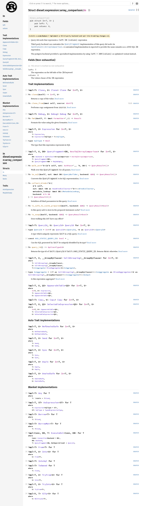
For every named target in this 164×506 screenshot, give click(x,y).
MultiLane (39, 499)
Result (77, 118)
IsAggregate (40, 268)
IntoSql (5, 133)
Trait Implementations (11, 37)
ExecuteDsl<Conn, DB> (11, 123)
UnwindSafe (7, 96)
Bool (47, 141)
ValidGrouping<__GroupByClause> (13, 69)
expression (52, 10)
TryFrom (46, 475)
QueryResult (98, 165)
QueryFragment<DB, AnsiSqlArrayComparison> (13, 59)
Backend (39, 157)
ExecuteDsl (57, 433)
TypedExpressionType (53, 410)
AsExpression (51, 402)
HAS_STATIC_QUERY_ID (46, 238)
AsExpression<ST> (9, 113)
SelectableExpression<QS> (12, 66)
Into (44, 451)
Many (5, 176)
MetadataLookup (71, 191)
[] (137, 10)
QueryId (6, 62)
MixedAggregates (53, 268)
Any (4, 110)
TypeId (59, 247)
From (40, 447)
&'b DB (46, 194)
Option (51, 247)
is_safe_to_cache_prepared (46, 206)
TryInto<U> (6, 143)
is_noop (36, 214)
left (4, 25)
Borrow (42, 414)
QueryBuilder (71, 174)
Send (4, 86)
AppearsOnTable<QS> (10, 42)
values (5, 28)
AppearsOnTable (56, 285)
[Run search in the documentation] (79, 4)
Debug (5, 52)
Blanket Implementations (11, 104)
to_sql (35, 174)
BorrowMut (44, 423)
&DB (92, 174)
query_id (36, 247)
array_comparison (71, 10)
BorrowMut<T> (8, 120)
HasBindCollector (61, 188)
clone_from (37, 103)
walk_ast (36, 165)
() (106, 165)
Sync (4, 89)
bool (105, 206)
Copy (4, 49)
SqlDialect (49, 157)
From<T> (6, 127)
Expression (7, 56)
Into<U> (5, 130)
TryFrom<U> (7, 140)
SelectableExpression (60, 304)
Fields (5, 21)
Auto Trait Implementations (11, 77)
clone (34, 94)
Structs (6, 168)
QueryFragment (55, 151)
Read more (59, 98)
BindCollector (86, 188)
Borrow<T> (6, 117)
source (131, 10)
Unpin (5, 93)
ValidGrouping (72, 258)
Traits (5, 185)
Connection (42, 438)
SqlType (60, 137)
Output (86, 275)
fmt (33, 118)
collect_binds (39, 183)
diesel (40, 10)
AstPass (68, 165)
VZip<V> (5, 147)
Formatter (59, 118)
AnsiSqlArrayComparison (84, 151)
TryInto (46, 484)
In (4, 16)
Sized (47, 398)
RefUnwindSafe (8, 83)
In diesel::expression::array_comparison (12, 158)
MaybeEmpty (7, 193)
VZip (44, 493)
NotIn (5, 179)
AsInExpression (8, 189)
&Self (69, 103)
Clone (5, 46)
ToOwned (6, 137)
